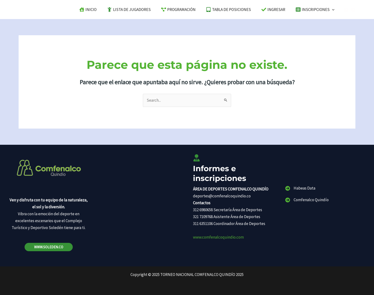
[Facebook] (346, 10)
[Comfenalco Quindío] (307, 199)
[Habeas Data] (300, 188)
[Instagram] (353, 10)
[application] (332, 9)
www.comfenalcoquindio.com (218, 237)
